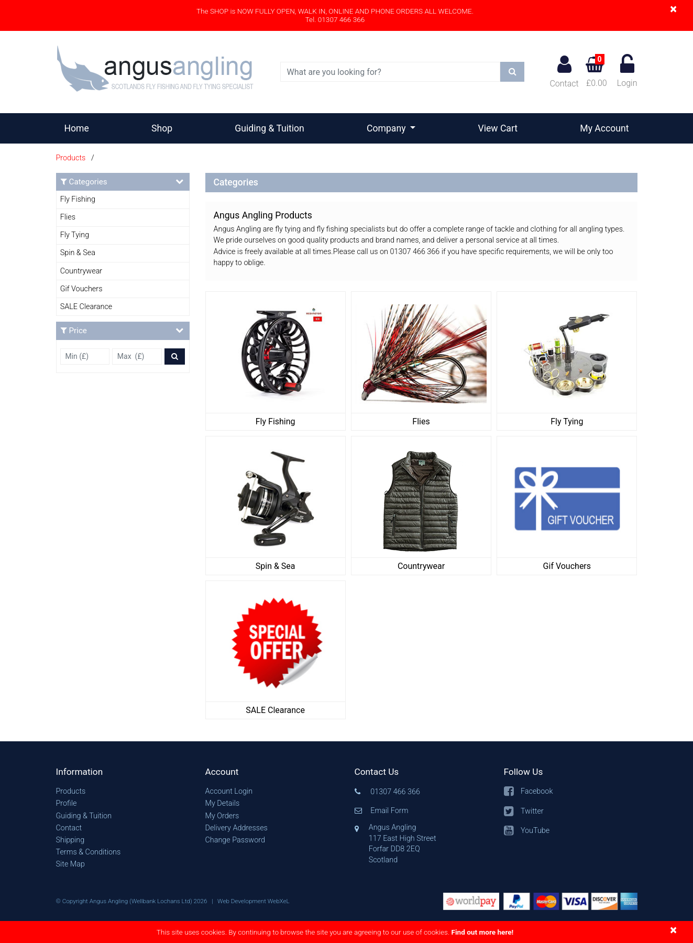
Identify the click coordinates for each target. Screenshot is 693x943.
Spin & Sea (77, 252)
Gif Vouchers (81, 288)
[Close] (673, 9)
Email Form (389, 810)
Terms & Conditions (88, 852)
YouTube (535, 830)
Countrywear (81, 271)
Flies (67, 217)
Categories (122, 182)
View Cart (498, 128)
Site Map (70, 864)
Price (122, 330)
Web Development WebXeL (253, 901)
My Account (604, 128)
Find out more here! (482, 932)
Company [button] (387, 128)
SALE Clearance (86, 306)
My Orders (222, 816)
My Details (222, 803)
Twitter (532, 811)
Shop (161, 128)
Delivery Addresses (236, 828)
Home (80, 127)
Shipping (70, 840)
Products (71, 157)
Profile (66, 803)
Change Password (235, 840)
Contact (563, 71)
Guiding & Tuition (269, 128)
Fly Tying (74, 235)
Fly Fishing (77, 199)
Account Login (229, 791)
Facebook (537, 791)
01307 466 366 (395, 791)
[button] (123, 771)
